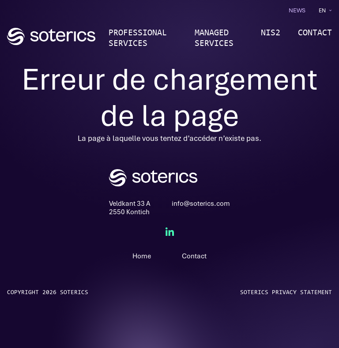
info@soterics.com (201, 203)
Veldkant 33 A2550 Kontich (129, 207)
